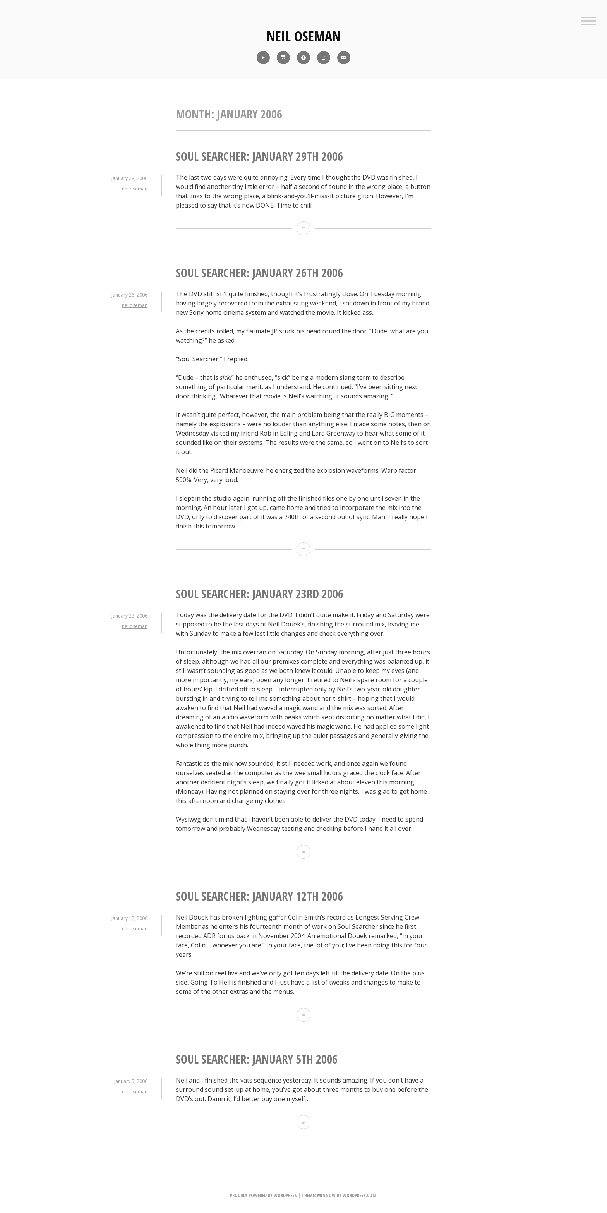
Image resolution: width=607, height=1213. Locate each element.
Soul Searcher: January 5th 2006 (257, 1059)
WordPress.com (359, 1195)
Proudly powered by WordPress (263, 1195)
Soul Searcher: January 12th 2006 (259, 896)
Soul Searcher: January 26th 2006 (259, 273)
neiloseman (134, 188)
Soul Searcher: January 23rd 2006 (259, 594)
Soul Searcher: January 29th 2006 (259, 156)
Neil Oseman (304, 36)
